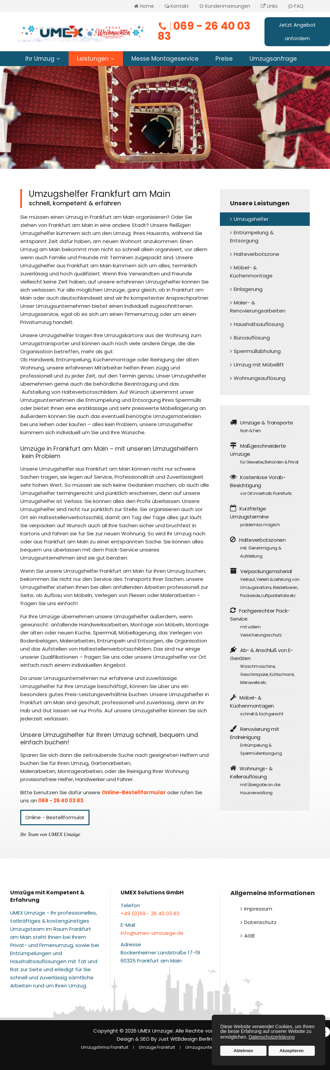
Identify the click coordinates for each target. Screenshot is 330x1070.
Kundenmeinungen (224, 6)
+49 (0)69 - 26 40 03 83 (150, 913)
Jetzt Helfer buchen (105, 138)
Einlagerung (248, 289)
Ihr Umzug (39, 59)
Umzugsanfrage (273, 59)
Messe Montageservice (165, 59)
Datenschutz (260, 922)
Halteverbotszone (256, 254)
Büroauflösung (252, 337)
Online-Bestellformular (134, 792)
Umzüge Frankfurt (157, 1047)
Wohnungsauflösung (259, 378)
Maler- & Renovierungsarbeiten (257, 306)
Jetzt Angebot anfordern (297, 31)
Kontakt (176, 6)
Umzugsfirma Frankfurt (104, 1047)
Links (269, 6)
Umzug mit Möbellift (259, 364)
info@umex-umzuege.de (152, 933)
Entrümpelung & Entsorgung (252, 236)
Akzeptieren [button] (292, 1050)
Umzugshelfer (251, 218)
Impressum (258, 908)
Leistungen (93, 59)
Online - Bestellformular (54, 817)
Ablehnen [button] (243, 1050)
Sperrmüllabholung (257, 351)
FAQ (296, 6)
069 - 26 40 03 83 (203, 30)
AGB (249, 935)
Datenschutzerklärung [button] (272, 1037)
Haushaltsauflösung (259, 324)
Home (144, 6)
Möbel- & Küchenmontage (251, 271)
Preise (224, 59)
